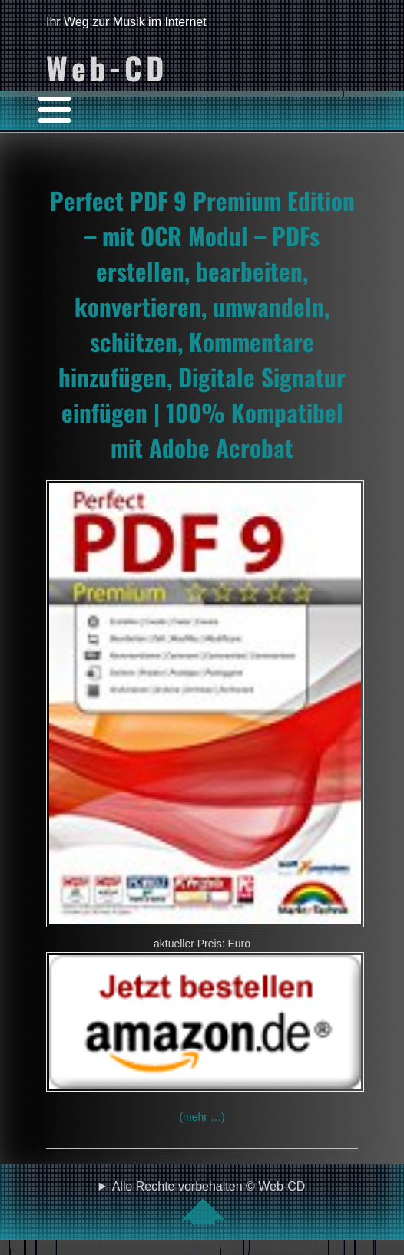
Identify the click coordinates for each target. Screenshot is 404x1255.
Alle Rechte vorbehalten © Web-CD (209, 1202)
